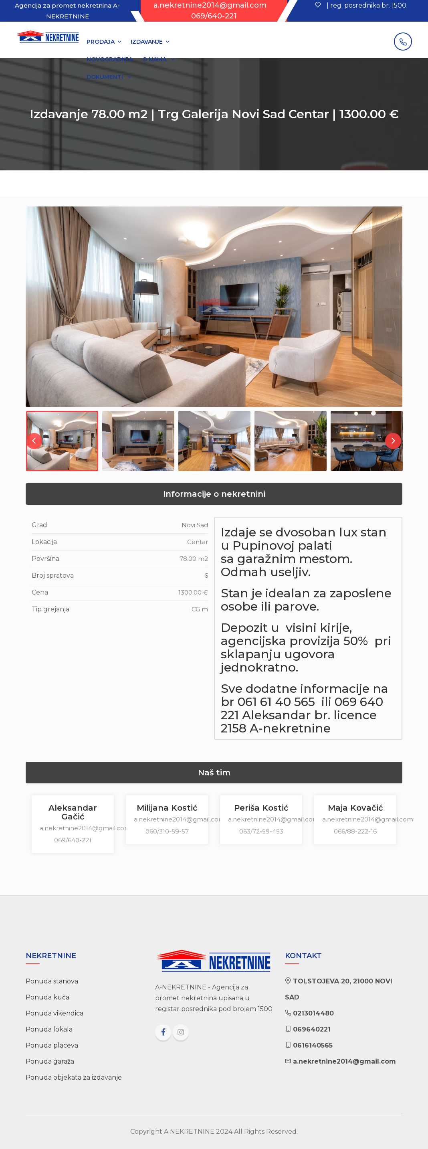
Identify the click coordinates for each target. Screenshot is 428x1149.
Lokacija (44, 542)
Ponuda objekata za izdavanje (74, 1077)
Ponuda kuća (47, 997)
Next (393, 441)
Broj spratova (53, 575)
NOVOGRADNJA (110, 59)
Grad (39, 525)
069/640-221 (214, 16)
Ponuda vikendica (54, 1013)
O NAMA (155, 59)
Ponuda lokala (49, 1029)
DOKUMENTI (106, 77)
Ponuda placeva (52, 1045)
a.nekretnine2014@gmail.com (209, 5)
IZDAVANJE (147, 41)
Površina (45, 558)
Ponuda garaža (50, 1061)
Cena (40, 592)
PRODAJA (101, 41)
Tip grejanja (50, 609)
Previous (34, 441)
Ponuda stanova (52, 981)
